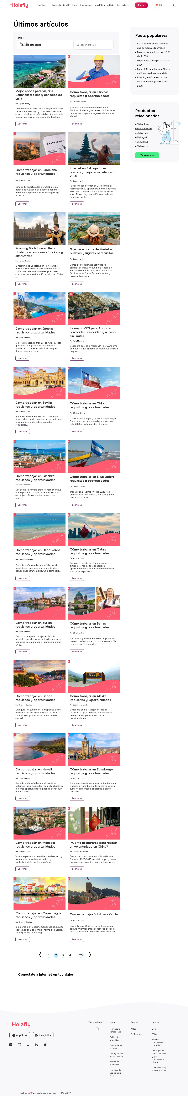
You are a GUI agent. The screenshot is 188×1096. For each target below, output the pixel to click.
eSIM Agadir (141, 137)
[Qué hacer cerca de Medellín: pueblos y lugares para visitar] (94, 244)
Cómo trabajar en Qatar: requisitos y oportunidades (90, 551)
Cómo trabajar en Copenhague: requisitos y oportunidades (38, 915)
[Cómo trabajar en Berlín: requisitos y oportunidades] (94, 619)
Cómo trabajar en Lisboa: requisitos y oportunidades (35, 698)
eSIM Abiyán (142, 124)
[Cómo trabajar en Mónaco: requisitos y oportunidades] (40, 839)
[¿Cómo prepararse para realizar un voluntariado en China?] (94, 839)
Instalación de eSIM (61, 5)
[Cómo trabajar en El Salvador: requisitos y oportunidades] (94, 472)
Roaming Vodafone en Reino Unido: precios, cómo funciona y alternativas (39, 252)
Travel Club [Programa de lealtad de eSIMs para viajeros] (99, 5)
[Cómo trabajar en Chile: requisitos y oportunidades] (94, 399)
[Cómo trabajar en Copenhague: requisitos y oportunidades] (40, 909)
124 (81, 955)
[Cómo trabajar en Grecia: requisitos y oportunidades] (40, 324)
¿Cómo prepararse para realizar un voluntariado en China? (93, 844)
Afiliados (111, 5)
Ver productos (147, 155)
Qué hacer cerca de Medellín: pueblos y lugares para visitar (91, 251)
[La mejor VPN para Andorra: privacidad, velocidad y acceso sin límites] (94, 324)
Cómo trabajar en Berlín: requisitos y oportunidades (90, 625)
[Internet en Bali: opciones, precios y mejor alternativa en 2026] (94, 164)
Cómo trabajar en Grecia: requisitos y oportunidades (35, 330)
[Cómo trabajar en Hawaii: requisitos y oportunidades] (40, 765)
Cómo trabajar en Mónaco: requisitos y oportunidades (35, 844)
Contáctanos (86, 5)
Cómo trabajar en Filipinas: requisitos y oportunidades (90, 94)
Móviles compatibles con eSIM (157, 1042)
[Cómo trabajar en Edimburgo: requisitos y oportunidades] (94, 765)
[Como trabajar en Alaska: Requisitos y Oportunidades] (94, 692)
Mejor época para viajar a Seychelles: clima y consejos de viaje (38, 95)
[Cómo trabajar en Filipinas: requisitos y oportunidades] (94, 87)
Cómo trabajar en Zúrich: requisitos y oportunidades (35, 624)
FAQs (74, 5)
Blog (154, 1029)
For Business (123, 5)
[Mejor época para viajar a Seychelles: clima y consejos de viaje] (40, 87)
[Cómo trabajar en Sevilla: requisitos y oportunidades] (40, 399)
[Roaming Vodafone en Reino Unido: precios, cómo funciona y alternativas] (40, 244)
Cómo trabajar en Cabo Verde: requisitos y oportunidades (38, 552)
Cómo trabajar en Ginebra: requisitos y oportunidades (35, 478)
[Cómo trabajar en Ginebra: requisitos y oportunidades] (40, 472)
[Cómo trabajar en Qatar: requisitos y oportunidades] (94, 545)
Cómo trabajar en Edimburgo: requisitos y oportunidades (92, 771)
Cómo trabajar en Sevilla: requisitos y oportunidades (35, 404)
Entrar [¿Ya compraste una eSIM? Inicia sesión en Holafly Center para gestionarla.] (141, 5)
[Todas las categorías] (45, 44)
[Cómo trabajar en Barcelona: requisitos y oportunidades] (40, 164)
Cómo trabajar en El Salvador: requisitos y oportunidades (92, 478)
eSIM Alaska (141, 146)
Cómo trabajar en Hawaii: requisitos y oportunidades (35, 771)
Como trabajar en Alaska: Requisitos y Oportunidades (91, 698)
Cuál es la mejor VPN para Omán (94, 914)
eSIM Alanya (141, 142)
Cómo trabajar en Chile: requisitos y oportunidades (90, 405)
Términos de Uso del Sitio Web (115, 1073)
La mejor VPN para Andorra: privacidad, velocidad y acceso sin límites (93, 332)
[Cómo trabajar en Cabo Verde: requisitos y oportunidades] (40, 545)
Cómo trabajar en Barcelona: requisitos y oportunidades (36, 172)
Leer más (22, 124)
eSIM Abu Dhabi (143, 128)
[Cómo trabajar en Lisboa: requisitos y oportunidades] (40, 692)
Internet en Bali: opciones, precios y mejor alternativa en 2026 (92, 172)
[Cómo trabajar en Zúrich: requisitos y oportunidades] (40, 619)
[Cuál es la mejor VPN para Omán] (94, 909)
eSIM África (141, 133)
